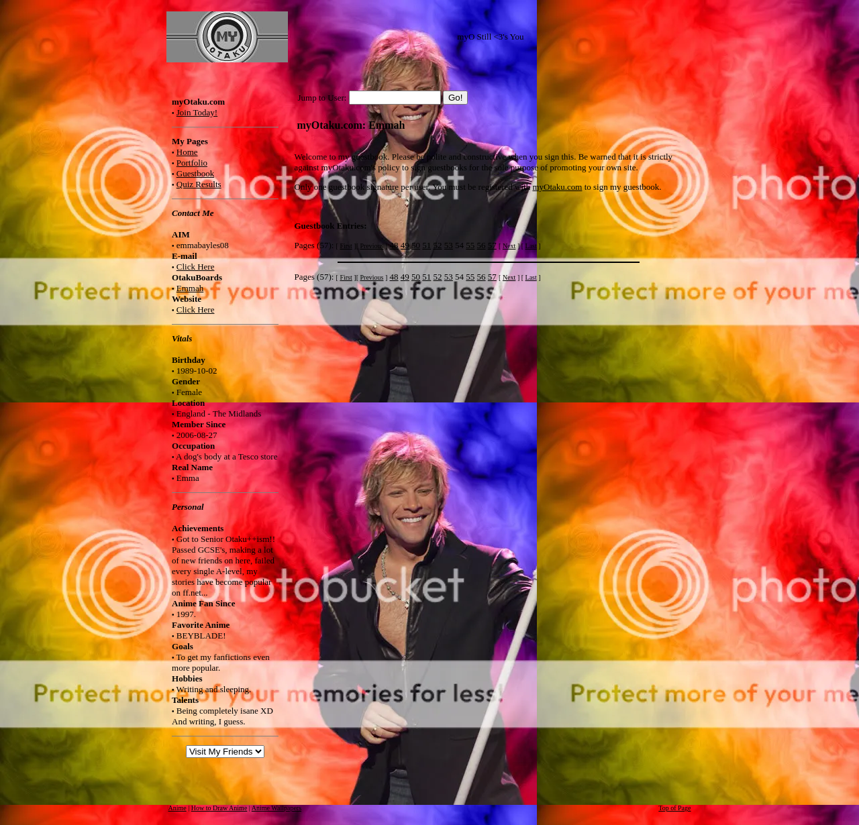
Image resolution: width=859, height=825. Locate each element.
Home (187, 152)
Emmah (189, 288)
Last (531, 246)
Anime (177, 808)
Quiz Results (198, 184)
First (346, 246)
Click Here (195, 267)
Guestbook (195, 173)
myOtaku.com (557, 187)
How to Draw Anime (219, 808)
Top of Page (674, 808)
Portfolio (191, 163)
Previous (371, 246)
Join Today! (196, 112)
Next (509, 246)
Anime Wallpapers (276, 808)
